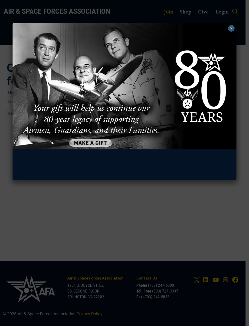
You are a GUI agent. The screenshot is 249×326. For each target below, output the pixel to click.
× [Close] (232, 28)
